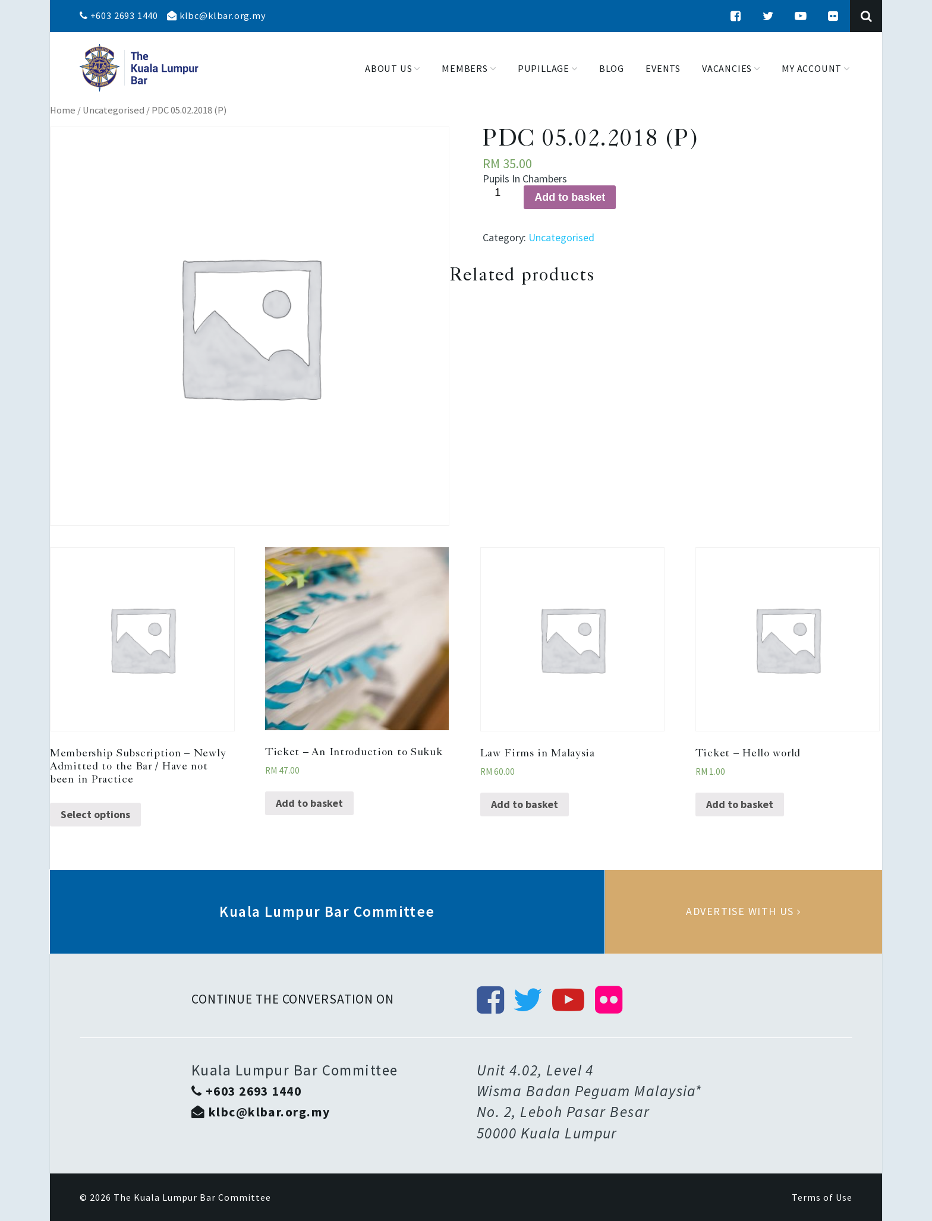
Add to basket (569, 197)
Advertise (743, 911)
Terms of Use (822, 1197)
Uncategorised (113, 110)
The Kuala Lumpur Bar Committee (192, 1197)
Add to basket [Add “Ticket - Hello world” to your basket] (739, 804)
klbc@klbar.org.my (216, 15)
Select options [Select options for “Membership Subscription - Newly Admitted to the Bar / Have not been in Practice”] (95, 814)
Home (62, 110)
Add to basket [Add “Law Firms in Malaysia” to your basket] (524, 804)
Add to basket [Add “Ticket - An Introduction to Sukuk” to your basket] (309, 803)
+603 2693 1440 (119, 15)
